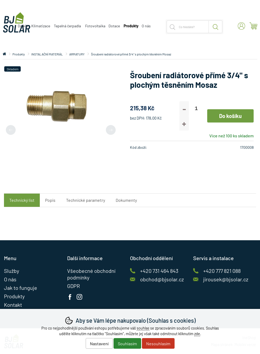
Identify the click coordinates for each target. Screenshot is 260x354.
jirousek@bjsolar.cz (225, 279)
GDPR (73, 286)
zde (197, 333)
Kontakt (13, 304)
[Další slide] (111, 130)
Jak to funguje (20, 288)
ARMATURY (77, 54)
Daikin (23, 26)
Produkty (18, 54)
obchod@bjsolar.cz (162, 279)
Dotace (114, 26)
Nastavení (99, 343)
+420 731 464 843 (159, 271)
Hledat (215, 26)
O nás (146, 26)
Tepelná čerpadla (67, 26)
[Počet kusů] (196, 108)
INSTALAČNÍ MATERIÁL (47, 54)
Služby (11, 271)
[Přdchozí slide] (11, 130)
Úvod (4, 54)
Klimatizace (40, 26)
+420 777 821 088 (222, 271)
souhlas (143, 328)
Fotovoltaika (95, 26)
